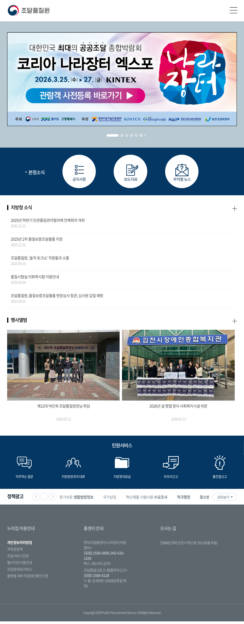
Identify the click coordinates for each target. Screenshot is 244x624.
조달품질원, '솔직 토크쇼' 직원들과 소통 (40, 260)
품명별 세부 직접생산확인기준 (27, 578)
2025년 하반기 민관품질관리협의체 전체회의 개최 (48, 222)
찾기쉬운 (84, 499)
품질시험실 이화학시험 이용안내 (35, 279)
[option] (84, 499)
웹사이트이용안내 (19, 565)
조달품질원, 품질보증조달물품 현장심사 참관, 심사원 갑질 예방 (57, 298)
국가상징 (117, 499)
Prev (141, 135)
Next (145, 135)
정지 (44, 499)
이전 (36, 499)
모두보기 (223, 499)
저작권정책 (15, 551)
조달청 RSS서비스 (19, 571)
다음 (52, 499)
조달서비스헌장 (18, 558)
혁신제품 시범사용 (154, 499)
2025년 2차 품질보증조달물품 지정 (36, 241)
